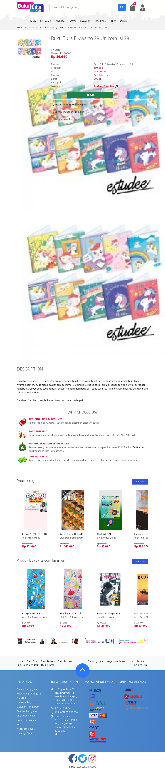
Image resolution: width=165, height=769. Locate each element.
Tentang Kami (95, 661)
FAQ (19, 725)
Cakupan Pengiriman (28, 707)
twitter (82, 758)
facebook (72, 758)
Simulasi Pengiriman (28, 711)
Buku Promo (48, 665)
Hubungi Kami (24, 733)
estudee (98, 68)
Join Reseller (138, 661)
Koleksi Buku (141, 665)
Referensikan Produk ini (65, 119)
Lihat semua (140, 482)
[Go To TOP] (82, 670)
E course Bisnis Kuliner (146, 534)
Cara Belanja (23, 698)
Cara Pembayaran (26, 703)
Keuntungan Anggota (29, 694)
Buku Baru (32, 661)
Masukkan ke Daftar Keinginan (69, 105)
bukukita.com (89, 767)
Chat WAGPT (104, 534)
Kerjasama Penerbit (117, 661)
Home (20, 661)
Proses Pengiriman (27, 720)
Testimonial (139, 447)
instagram (92, 758)
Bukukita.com (101, 75)
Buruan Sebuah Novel (145, 614)
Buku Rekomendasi (27, 665)
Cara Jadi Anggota (27, 689)
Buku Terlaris (48, 661)
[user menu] (142, 7)
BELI (90, 95)
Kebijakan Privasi (26, 729)
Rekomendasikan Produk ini (68, 112)
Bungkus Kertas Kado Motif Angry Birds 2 (44, 614)
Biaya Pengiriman (26, 716)
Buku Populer (65, 661)
